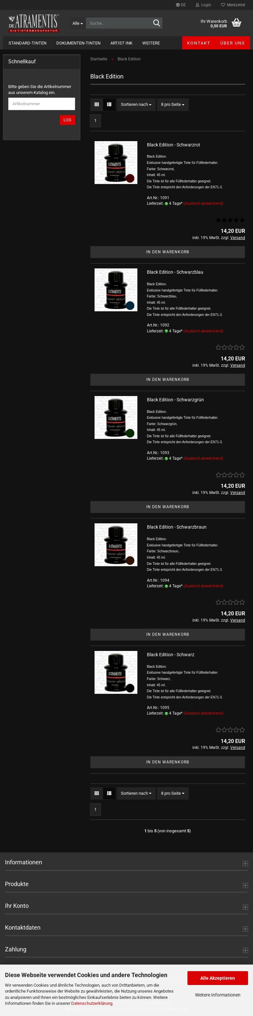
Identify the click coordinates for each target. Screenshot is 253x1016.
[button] (181, 5)
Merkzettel (233, 5)
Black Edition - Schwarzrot (173, 144)
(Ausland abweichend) (203, 203)
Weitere (151, 43)
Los (67, 120)
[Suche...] (78, 23)
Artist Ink (121, 43)
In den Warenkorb (167, 252)
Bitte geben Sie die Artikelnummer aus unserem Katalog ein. (39, 89)
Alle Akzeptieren (217, 978)
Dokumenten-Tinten (78, 43)
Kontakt (199, 43)
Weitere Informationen (217, 995)
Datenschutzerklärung (91, 1003)
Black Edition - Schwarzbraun (177, 527)
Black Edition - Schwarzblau (175, 272)
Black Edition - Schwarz (170, 654)
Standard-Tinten (27, 43)
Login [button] (203, 5)
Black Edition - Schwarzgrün (175, 399)
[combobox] (136, 104)
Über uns (232, 43)
